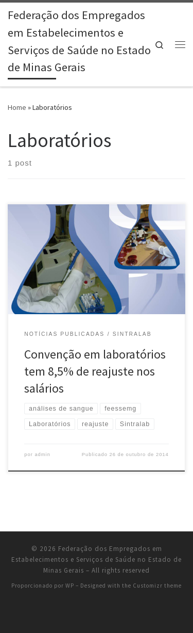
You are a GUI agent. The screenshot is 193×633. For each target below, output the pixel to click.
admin (42, 454)
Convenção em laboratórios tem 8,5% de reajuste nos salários (95, 371)
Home (17, 107)
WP (69, 585)
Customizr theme (157, 585)
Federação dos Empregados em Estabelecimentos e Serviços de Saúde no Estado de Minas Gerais (96, 559)
